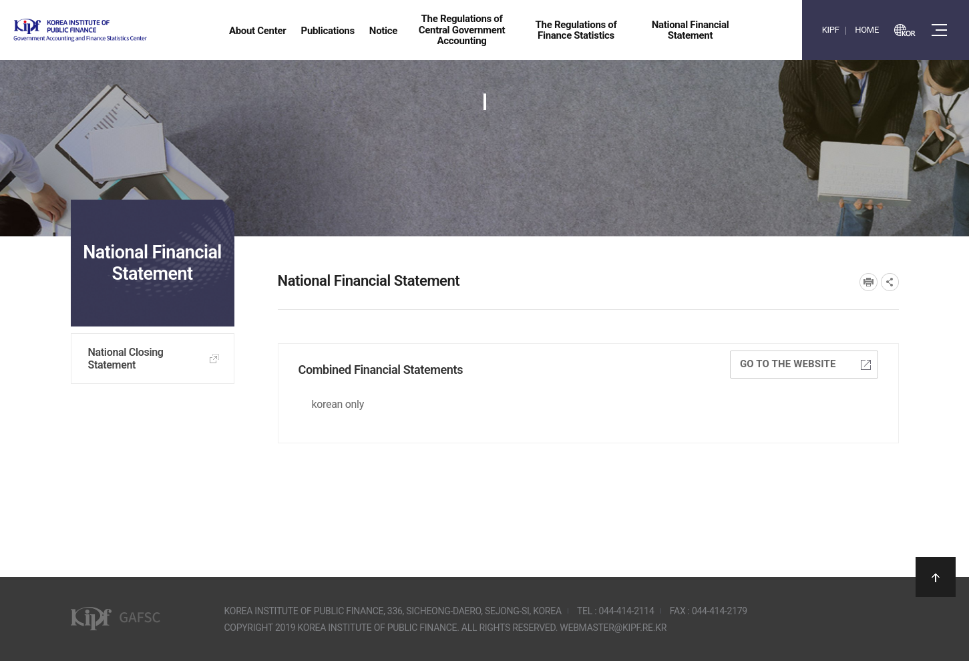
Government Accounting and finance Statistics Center (115, 30)
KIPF (830, 30)
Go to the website (805, 364)
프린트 (868, 282)
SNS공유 (890, 282)
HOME (867, 30)
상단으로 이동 (936, 577)
